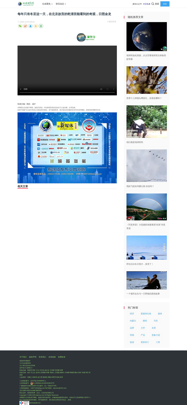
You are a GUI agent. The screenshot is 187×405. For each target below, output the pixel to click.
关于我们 (23, 357)
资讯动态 (61, 4)
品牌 (132, 328)
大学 (143, 328)
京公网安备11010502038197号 (42, 383)
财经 (145, 321)
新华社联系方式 (35, 403)
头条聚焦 (47, 4)
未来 (154, 328)
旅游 (132, 342)
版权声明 (32, 357)
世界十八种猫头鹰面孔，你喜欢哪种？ (144, 98)
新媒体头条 (146, 313)
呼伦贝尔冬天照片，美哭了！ (139, 264)
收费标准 (61, 357)
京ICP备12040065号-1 (38, 381)
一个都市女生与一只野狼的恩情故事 (143, 294)
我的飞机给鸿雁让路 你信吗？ (140, 186)
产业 (143, 335)
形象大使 (156, 335)
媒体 (160, 313)
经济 (132, 313)
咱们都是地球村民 (134, 142)
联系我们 (42, 357)
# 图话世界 (111, 22)
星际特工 (145, 342)
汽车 (156, 321)
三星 (158, 342)
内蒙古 (133, 321)
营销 (132, 335)
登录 (165, 4)
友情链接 (52, 357)
